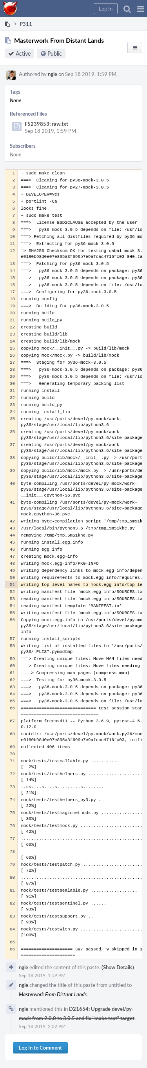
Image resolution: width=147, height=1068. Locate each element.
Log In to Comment (40, 1047)
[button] (140, 8)
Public (54, 53)
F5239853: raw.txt (46, 123)
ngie (52, 74)
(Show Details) (118, 967)
